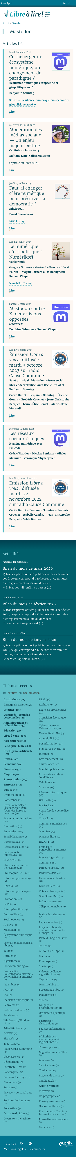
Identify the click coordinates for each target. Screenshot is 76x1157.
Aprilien (10, 955)
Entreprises (13, 831)
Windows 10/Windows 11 (17, 1022)
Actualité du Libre (16, 1113)
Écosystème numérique (18, 936)
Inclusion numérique (18, 1000)
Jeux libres (12, 984)
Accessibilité (49, 738)
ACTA (9, 989)
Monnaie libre (49, 984)
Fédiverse (11, 1005)
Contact (11, 1144)
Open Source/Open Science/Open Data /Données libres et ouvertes (15, 809)
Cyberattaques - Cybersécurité (50, 727)
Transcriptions (49, 1047)
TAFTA (45, 946)
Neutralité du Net (52, 733)
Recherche (48, 704)
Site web (11, 1038)
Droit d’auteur (15, 794)
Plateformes (48, 994)
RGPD (10, 904)
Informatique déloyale (17, 892)
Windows (46, 1060)
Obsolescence (14, 1056)
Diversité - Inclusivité (17, 1120)
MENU (67, 3)
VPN (43, 1000)
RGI (8, 994)
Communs (47, 862)
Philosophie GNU (17, 873)
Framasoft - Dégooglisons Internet (52, 849)
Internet (46, 753)
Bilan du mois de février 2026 (29, 604)
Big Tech (46, 805)
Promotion (13, 899)
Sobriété (11, 1015)
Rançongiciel (13, 1072)
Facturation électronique (48, 1022)
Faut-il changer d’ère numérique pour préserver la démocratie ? (27, 196)
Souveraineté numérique (13, 853)
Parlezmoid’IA (50, 873)
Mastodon (12, 929)
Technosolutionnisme (17, 1102)
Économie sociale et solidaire (51, 776)
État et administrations (18, 820)
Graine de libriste (51, 1106)
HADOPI (46, 841)
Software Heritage (17, 1077)
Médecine (46, 1127)
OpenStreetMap (51, 896)
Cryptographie (49, 1096)
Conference (13, 800)
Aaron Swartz (49, 1085)
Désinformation (51, 743)
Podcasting (12, 1108)
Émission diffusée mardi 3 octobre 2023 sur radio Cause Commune (26, 365)
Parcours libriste (51, 867)
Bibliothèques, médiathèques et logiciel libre (49, 1039)
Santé (9, 950)
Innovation (13, 826)
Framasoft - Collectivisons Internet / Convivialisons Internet (18, 975)
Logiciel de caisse (51, 1075)
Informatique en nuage (18, 879)
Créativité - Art (15, 1067)
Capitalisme (48, 979)
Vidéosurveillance (16, 1010)
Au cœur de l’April (52, 951)
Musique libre (50, 836)
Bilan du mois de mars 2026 (28, 568)
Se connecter (37, 1149)
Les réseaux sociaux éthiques (26, 436)
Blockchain (12, 1082)
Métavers (46, 1091)
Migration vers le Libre (53, 1054)
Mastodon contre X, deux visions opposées (27, 314)
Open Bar (47, 831)
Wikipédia (47, 800)
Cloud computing (16, 966)
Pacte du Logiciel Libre (53, 939)
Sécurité (10, 1087)
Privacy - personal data (18, 1094)
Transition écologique (52, 719)
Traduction (47, 1070)
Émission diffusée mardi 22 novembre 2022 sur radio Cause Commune (36, 493)
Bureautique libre (51, 989)
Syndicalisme (49, 1065)
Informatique (14, 841)
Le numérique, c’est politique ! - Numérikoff (27, 252)
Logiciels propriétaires (52, 711)
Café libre (47, 782)
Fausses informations (52, 1030)
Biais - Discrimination (52, 916)
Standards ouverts (52, 748)
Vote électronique (52, 891)
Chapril (46, 818)
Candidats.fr (48, 1080)
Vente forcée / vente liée (53, 812)
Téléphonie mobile (52, 906)
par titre (12, 692)
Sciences (46, 787)
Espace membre (50, 922)
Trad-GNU (12, 1043)
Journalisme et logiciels (53, 1121)
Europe (11, 789)
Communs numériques (53, 825)
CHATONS (12, 859)
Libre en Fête (49, 886)
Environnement (51, 759)
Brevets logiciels (51, 857)
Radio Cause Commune (18, 1050)
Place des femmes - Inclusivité (16, 866)
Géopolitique (13, 1061)
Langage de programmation (50, 1006)
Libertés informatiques (53, 794)
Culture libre (13, 914)
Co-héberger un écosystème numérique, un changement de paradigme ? (25, 67)
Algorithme (12, 961)
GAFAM (11, 886)
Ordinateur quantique (52, 1014)
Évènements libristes (52, 879)
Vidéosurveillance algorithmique (50, 973)
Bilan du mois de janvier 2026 (29, 639)
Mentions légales (15, 1149)
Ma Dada (46, 956)
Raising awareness (52, 1101)
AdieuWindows (15, 1028)
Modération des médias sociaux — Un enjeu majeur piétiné (25, 137)
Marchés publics (51, 769)
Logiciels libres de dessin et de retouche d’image (52, 930)
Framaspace (48, 961)
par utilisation (31, 692)
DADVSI (10, 1033)
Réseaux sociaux (16, 846)
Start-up (46, 966)
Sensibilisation (15, 836)
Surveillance (49, 764)
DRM (44, 699)
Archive (10, 924)
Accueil (6, 23)
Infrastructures (50, 901)
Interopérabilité (16, 909)
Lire (12, 112)
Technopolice (14, 919)
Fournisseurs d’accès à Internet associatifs (53, 1113)
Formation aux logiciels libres (18, 944)
